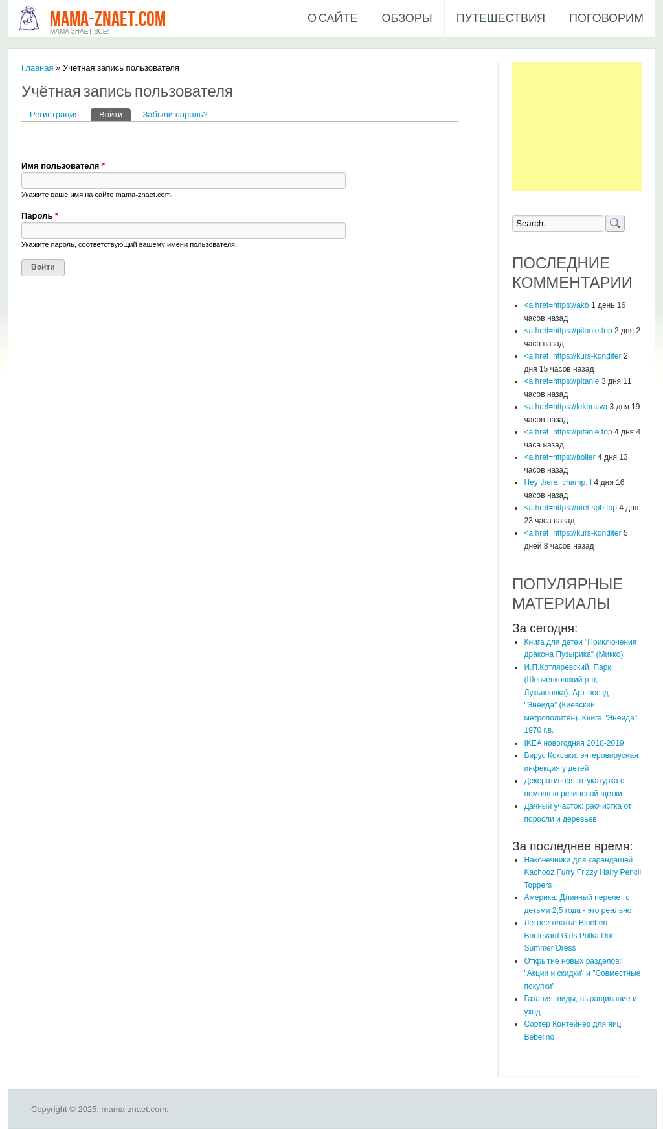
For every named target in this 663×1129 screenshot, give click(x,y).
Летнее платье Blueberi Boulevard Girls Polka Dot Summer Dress (568, 935)
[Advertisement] (577, 126)
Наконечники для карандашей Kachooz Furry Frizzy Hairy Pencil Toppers (582, 872)
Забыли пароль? (174, 114)
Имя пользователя (63, 166)
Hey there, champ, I (558, 482)
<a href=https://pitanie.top (568, 330)
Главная (37, 68)
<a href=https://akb (556, 305)
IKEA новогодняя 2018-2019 (574, 743)
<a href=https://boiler (559, 457)
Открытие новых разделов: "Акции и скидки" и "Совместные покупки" (582, 974)
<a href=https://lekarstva (565, 406)
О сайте (333, 18)
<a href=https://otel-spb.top (570, 507)
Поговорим (606, 18)
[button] (31, 140)
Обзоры (407, 18)
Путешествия (500, 18)
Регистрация (54, 114)
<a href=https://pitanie (561, 381)
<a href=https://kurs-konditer (572, 356)
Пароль (39, 215)
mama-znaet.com (108, 19)
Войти (115, 113)
